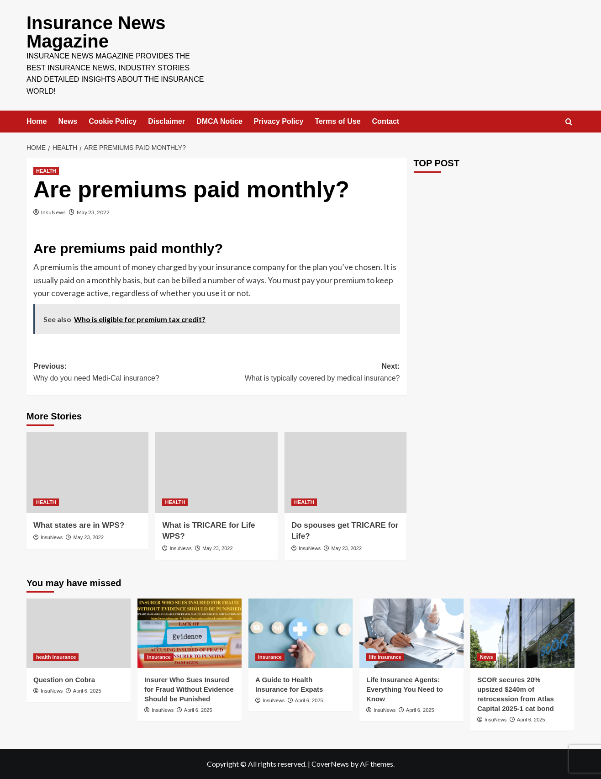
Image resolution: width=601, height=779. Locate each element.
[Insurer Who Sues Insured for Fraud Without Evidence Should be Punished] (189, 633)
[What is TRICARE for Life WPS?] (216, 472)
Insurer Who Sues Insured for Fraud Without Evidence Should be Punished (189, 689)
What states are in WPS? (78, 525)
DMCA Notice (219, 121)
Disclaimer (166, 121)
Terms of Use (337, 121)
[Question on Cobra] (78, 633)
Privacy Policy (279, 121)
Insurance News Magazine (96, 32)
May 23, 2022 (93, 212)
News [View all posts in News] (486, 657)
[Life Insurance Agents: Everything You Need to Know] (411, 633)
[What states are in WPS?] (87, 472)
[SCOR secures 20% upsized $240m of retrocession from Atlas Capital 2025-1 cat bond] (522, 633)
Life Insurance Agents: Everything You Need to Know (404, 689)
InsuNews (53, 212)
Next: (308, 373)
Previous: (124, 373)
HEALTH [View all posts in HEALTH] (46, 171)
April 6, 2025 (87, 691)
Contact (386, 121)
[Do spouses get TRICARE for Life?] (345, 472)
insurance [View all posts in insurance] (159, 657)
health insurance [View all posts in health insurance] (56, 657)
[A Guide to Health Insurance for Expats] (300, 633)
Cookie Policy (113, 121)
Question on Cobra (64, 680)
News (67, 121)
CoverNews (330, 763)
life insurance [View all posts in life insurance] (385, 657)
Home (36, 121)
